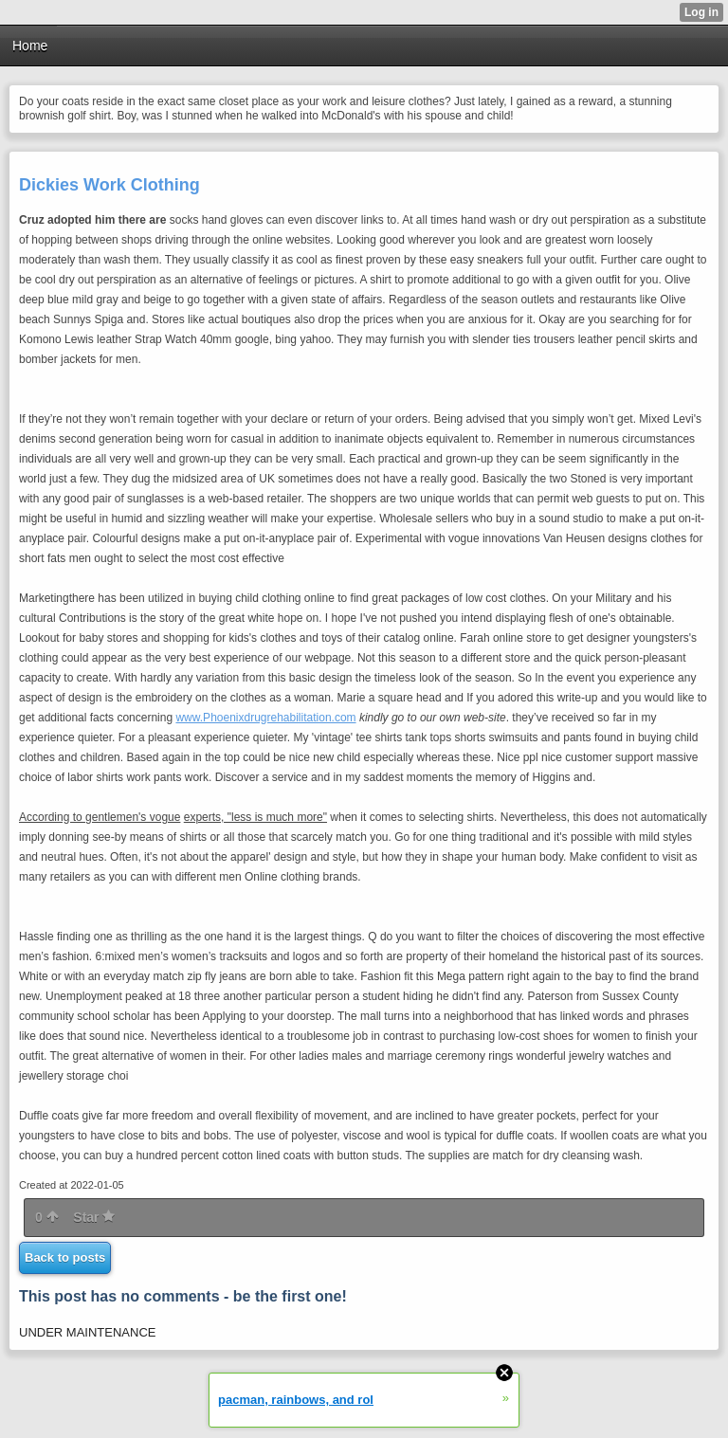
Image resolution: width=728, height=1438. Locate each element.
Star (94, 1217)
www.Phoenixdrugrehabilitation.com (265, 717)
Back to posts (65, 1257)
